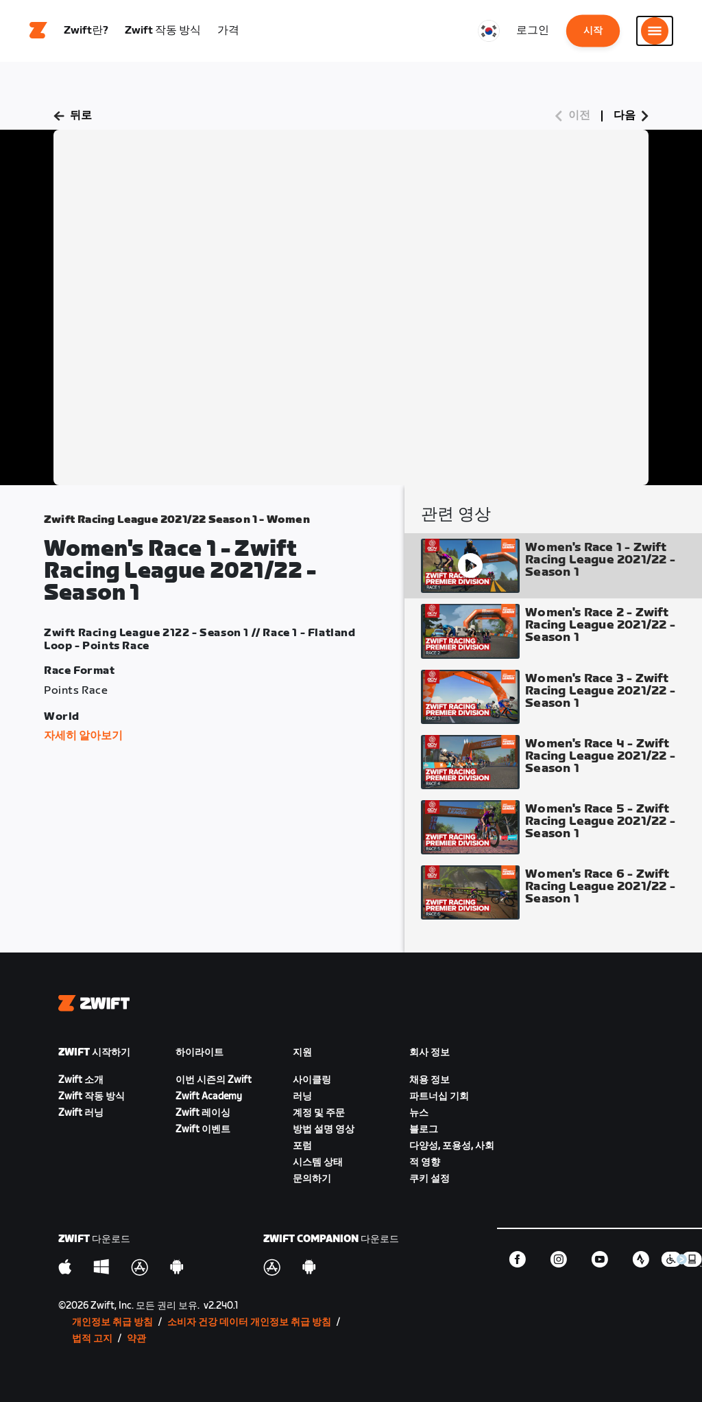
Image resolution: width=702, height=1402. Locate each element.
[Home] (38, 30)
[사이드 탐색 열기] (655, 30)
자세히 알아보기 (83, 736)
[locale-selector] (489, 31)
